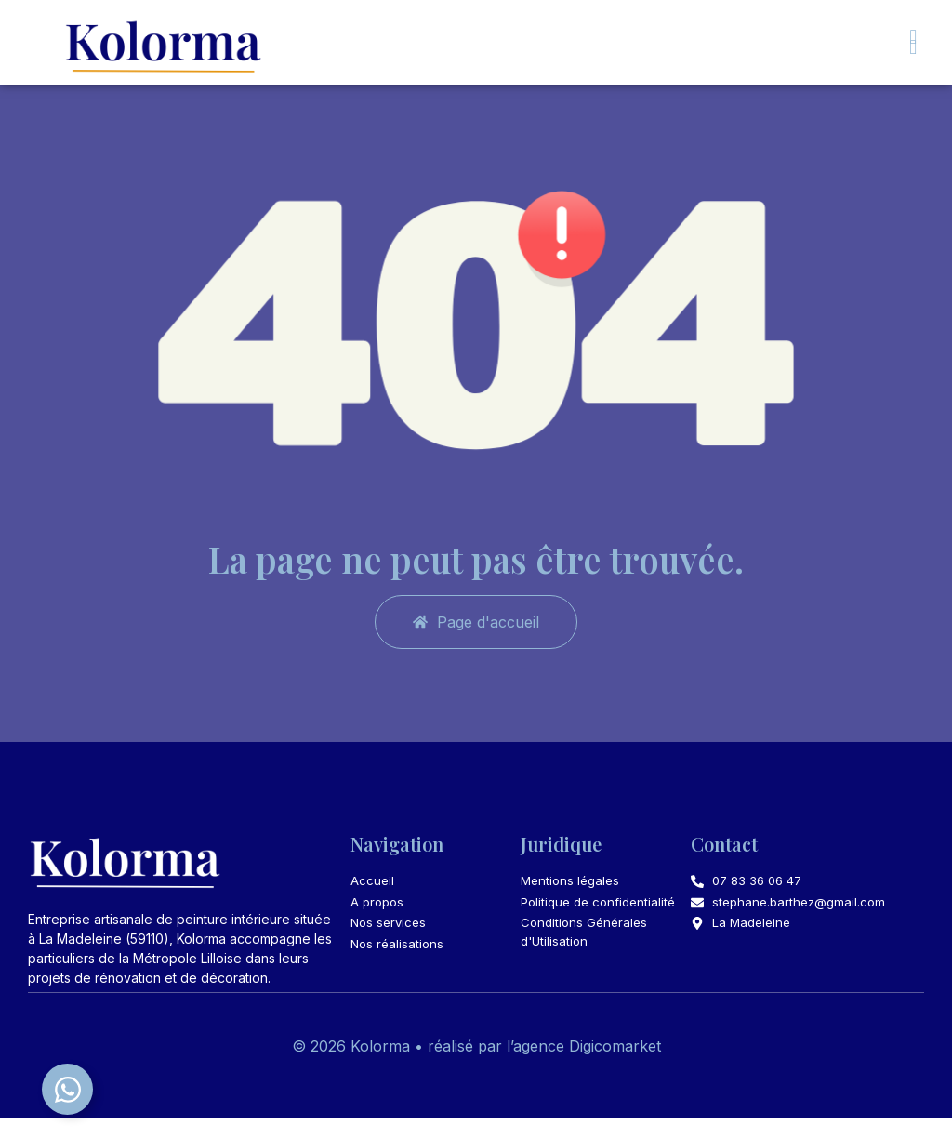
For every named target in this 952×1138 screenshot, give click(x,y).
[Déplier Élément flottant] (67, 1089)
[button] (913, 46)
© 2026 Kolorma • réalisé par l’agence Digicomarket (476, 1067)
